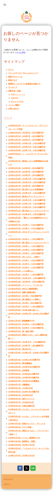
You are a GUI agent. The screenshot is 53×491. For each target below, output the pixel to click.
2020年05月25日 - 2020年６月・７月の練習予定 (26, 342)
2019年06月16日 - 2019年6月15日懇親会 (23, 381)
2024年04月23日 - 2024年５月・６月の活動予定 (26, 193)
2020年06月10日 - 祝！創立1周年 (21, 331)
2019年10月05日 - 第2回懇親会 (20, 363)
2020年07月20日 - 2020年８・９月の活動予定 (26, 328)
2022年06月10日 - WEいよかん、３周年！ (24, 257)
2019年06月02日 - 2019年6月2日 (20, 395)
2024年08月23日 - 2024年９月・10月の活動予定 (26, 182)
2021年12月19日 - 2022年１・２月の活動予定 (26, 274)
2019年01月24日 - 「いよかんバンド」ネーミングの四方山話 (28, 450)
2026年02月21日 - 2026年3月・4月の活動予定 (26, 136)
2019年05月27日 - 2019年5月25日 (21, 402)
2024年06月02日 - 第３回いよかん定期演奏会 (26, 189)
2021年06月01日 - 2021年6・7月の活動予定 (25, 296)
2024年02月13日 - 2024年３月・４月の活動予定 (26, 200)
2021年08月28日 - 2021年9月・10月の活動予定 (26, 282)
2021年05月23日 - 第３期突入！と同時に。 (25, 299)
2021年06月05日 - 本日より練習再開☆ (23, 289)
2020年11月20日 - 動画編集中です (21, 321)
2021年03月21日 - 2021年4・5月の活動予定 (25, 303)
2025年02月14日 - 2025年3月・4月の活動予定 (26, 172)
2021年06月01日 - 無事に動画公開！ (22, 292)
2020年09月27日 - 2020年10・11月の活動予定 (26, 324)
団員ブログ (12, 80)
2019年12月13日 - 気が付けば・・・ (22, 349)
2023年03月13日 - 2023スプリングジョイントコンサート (28, 234)
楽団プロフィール (15, 77)
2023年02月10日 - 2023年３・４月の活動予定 (26, 239)
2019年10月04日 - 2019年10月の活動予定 (24, 367)
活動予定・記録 (14, 91)
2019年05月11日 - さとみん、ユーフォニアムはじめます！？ (28, 411)
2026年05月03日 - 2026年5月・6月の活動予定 (26, 133)
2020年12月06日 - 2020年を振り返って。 (24, 310)
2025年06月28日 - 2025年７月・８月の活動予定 (26, 150)
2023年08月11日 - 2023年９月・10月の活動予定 (26, 214)
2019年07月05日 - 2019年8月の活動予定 (23, 377)
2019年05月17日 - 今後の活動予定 (21, 406)
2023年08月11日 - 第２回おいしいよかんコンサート (28, 211)
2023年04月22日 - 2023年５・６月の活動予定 (26, 228)
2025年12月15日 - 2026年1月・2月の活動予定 (26, 140)
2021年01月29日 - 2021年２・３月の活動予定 (26, 306)
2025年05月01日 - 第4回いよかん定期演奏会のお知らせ (28, 163)
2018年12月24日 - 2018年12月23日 (21, 455)
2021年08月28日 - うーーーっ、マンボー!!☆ (25, 285)
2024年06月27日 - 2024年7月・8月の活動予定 (26, 186)
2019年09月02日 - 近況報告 (18, 370)
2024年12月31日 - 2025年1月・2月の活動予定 (26, 175)
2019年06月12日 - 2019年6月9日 (20, 388)
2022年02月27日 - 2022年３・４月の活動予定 (26, 267)
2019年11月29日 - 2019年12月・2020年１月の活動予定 (28, 354)
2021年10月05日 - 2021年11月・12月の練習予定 (26, 278)
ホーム (11, 69)
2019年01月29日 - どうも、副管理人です (24, 438)
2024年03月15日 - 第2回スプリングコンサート (26, 196)
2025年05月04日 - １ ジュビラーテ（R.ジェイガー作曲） (28, 156)
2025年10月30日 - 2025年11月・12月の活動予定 (26, 143)
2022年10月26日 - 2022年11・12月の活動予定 (26, 250)
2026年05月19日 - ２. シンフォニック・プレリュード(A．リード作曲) (28, 127)
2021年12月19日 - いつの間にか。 (21, 271)
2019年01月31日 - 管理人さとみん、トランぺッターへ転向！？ (28, 432)
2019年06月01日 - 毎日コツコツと (21, 399)
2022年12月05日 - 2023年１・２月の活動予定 (26, 246)
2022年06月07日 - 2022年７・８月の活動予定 (26, 260)
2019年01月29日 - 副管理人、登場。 (22, 441)
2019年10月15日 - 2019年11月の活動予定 (24, 360)
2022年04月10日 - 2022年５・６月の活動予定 (26, 264)
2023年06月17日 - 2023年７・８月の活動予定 (26, 225)
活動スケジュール (18, 94)
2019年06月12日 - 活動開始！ (19, 384)
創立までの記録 (17, 101)
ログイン (7, 484)
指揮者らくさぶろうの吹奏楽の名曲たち (24, 84)
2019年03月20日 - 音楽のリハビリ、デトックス (26, 423)
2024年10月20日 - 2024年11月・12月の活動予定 (26, 179)
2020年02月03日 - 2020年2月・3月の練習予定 (26, 345)
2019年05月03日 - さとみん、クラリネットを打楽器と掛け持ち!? (28, 418)
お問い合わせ (13, 108)
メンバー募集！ (14, 105)
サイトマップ (8, 479)
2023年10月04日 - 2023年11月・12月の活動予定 (26, 207)
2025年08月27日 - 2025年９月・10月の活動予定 (26, 147)
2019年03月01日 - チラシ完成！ (20, 427)
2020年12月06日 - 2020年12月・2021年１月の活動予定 (28, 315)
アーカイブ (12, 87)
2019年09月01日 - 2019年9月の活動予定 (23, 374)
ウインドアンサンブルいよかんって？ (23, 73)
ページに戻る (20, 52)
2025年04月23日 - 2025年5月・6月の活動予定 (26, 168)
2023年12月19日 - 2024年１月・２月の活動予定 (26, 203)
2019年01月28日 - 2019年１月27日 (21, 445)
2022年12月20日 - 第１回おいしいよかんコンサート (28, 243)
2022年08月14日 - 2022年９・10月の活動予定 (26, 253)
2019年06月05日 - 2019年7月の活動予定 (23, 392)
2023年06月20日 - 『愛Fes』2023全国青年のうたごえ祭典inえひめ (28, 220)
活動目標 (14, 98)
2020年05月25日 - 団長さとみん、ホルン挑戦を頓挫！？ (27, 337)
